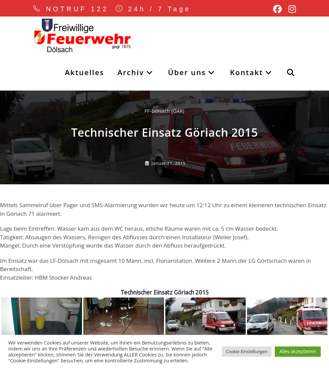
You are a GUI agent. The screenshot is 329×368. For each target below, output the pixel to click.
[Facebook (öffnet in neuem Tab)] (277, 9)
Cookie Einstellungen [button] (246, 351)
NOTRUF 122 (77, 9)
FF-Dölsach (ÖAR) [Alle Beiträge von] (164, 111)
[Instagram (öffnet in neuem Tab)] (290, 9)
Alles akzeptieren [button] (297, 351)
